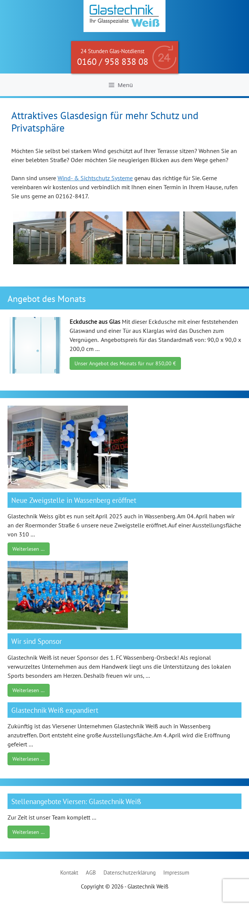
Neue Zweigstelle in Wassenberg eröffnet (73, 500)
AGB (91, 872)
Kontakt (69, 872)
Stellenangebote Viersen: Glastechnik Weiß (76, 801)
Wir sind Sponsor (36, 641)
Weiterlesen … (28, 548)
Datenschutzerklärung (129, 872)
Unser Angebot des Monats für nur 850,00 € (125, 363)
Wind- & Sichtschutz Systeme (95, 178)
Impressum (176, 872)
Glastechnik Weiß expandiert (54, 710)
